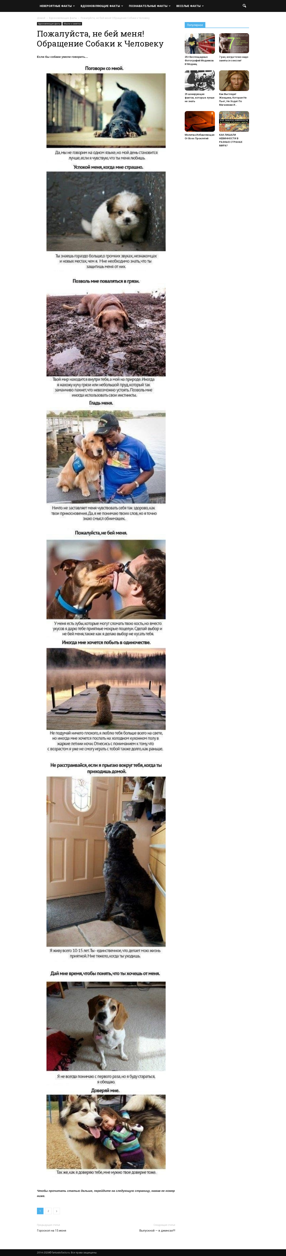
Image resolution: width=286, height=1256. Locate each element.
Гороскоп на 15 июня (51, 1230)
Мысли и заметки (72, 23)
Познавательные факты (150, 6)
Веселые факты (190, 6)
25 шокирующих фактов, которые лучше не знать (199, 98)
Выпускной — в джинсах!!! (157, 1230)
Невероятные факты (57, 6)
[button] (244, 6)
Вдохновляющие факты (102, 6)
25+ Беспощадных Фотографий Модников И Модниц (199, 60)
